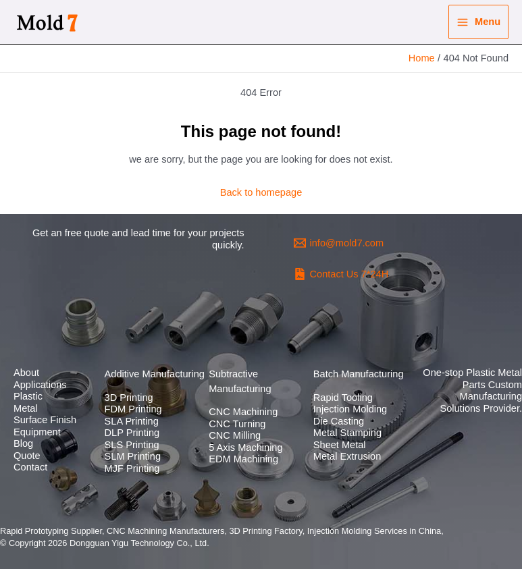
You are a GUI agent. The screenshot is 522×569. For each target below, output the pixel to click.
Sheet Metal (339, 444)
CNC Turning (237, 423)
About (26, 372)
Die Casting (338, 421)
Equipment (37, 432)
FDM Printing (133, 409)
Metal (26, 408)
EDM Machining (243, 459)
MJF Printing (132, 468)
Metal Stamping (347, 432)
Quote (27, 455)
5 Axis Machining (245, 447)
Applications (40, 384)
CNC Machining (243, 411)
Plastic (28, 396)
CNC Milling (235, 435)
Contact (30, 467)
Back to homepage (261, 192)
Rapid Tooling (343, 397)
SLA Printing (132, 421)
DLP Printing (132, 432)
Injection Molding (350, 409)
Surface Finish (45, 419)
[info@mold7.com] (339, 243)
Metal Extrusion (347, 456)
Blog (23, 443)
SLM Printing (133, 456)
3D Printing (129, 397)
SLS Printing (132, 444)
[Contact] (341, 274)
